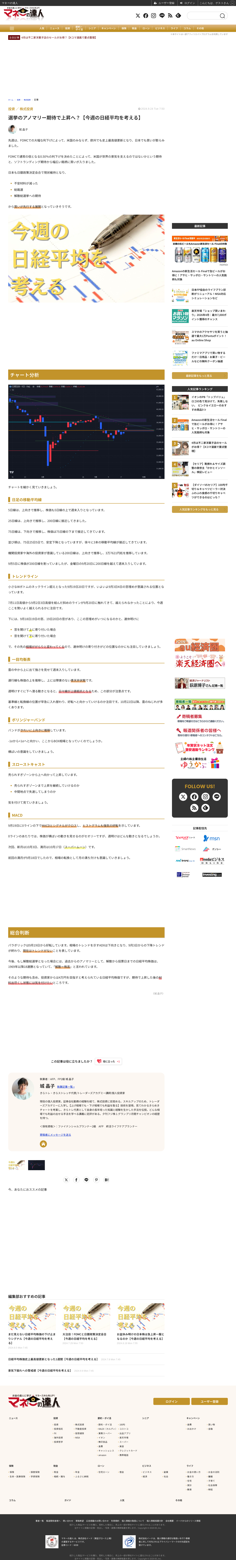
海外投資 (58, 1437)
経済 (145, 1474)
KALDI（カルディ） (107, 1429)
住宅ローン (103, 1470)
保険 (124, 28)
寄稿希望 (80, 1516)
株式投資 (79, 1424)
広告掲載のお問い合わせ (97, 1516)
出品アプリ (125, 1433)
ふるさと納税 (82, 1474)
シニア (91, 28)
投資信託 (58, 1429)
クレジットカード (128, 1450)
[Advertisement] (86, 1240)
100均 (122, 1424)
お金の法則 (213, 1470)
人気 (38, 28)
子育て (211, 1478)
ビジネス (162, 28)
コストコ (123, 1429)
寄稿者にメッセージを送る (55, 1135)
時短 (210, 1487)
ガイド (68, 1497)
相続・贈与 (59, 1474)
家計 (189, 1483)
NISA (77, 1437)
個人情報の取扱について (133, 1516)
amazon (102, 1455)
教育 (189, 1487)
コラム (190, 28)
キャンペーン (108, 28)
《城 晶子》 (158, 993)
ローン (147, 28)
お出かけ (191, 1429)
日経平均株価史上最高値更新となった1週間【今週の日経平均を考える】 (67, 1361)
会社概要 (169, 1516)
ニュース (51, 28)
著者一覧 (40, 1516)
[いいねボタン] (106, 1061)
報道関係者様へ (53, 1516)
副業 (166, 1470)
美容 (121, 1446)
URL (43, 1144)
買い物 (211, 1424)
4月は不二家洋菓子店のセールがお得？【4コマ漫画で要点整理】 (59, 37)
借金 (121, 1470)
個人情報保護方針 (155, 1516)
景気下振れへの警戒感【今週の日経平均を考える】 (53, 1372)
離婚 (210, 1474)
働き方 (190, 1474)
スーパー (123, 1442)
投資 (65, 28)
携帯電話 (123, 1455)
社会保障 (212, 1483)
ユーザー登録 (210, 1403)
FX (55, 1433)
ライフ (177, 28)
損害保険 (35, 1470)
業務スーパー (105, 1433)
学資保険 (35, 1474)
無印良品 (102, 1442)
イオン (101, 1437)
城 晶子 (49, 1085)
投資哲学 (58, 1442)
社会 (166, 1474)
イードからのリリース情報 (188, 1516)
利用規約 (115, 1516)
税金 (135, 28)
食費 (100, 1446)
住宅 (189, 1478)
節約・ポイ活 (77, 28)
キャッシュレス (106, 1450)
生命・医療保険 (17, 1474)
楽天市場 (123, 1437)
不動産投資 (80, 1429)
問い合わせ (68, 1516)
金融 (210, 1429)
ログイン (172, 1403)
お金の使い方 (194, 1470)
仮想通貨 (79, 1433)
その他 (204, 28)
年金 (77, 1470)
